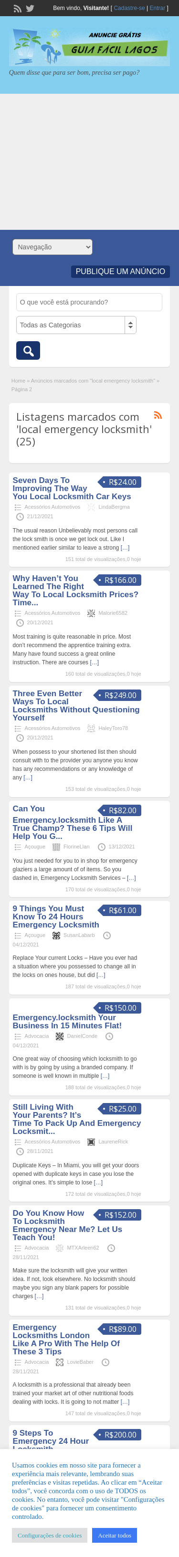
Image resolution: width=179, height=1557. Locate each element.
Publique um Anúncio (121, 271)
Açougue (35, 846)
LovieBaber (80, 1362)
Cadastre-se (129, 8)
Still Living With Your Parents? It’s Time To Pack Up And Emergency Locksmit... (77, 1119)
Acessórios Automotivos (53, 507)
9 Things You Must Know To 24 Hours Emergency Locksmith (56, 916)
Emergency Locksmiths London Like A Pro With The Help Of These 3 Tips (66, 1339)
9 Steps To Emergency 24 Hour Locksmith (51, 1441)
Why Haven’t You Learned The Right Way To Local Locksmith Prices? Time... (76, 590)
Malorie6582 (112, 613)
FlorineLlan (76, 846)
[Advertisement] (89, 162)
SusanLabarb (79, 935)
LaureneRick (113, 1141)
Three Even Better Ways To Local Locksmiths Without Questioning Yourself (76, 705)
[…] (125, 547)
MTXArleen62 (83, 1248)
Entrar (158, 8)
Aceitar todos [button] (114, 1535)
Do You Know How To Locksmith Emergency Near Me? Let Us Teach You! (68, 1225)
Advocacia (37, 1036)
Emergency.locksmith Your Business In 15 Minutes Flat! (67, 1021)
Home (18, 381)
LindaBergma (113, 507)
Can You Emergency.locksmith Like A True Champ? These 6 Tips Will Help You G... (73, 822)
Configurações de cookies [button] (50, 1535)
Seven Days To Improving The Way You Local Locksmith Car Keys (72, 488)
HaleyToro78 (113, 728)
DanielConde (82, 1036)
